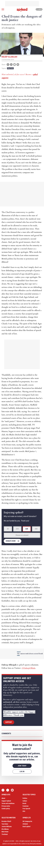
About (3, 798)
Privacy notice (6, 806)
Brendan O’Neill (6, 821)
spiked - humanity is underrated (22, 10)
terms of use (36, 841)
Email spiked (26, 826)
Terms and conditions (8, 803)
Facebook (3, 790)
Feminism (25, 806)
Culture (25, 801)
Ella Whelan (5, 829)
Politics (10, 68)
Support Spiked (6, 801)
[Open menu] (2, 9)
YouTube (12, 790)
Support (8, 722)
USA (24, 811)
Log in (39, 9)
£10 (17, 529)
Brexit (24, 803)
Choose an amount (22, 535)
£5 (8, 529)
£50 (36, 529)
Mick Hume (5, 832)
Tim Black (5, 834)
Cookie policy (6, 808)
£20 (26, 529)
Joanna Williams (7, 826)
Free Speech (26, 808)
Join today (22, 766)
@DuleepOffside (28, 668)
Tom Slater (5, 824)
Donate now (10, 541)
